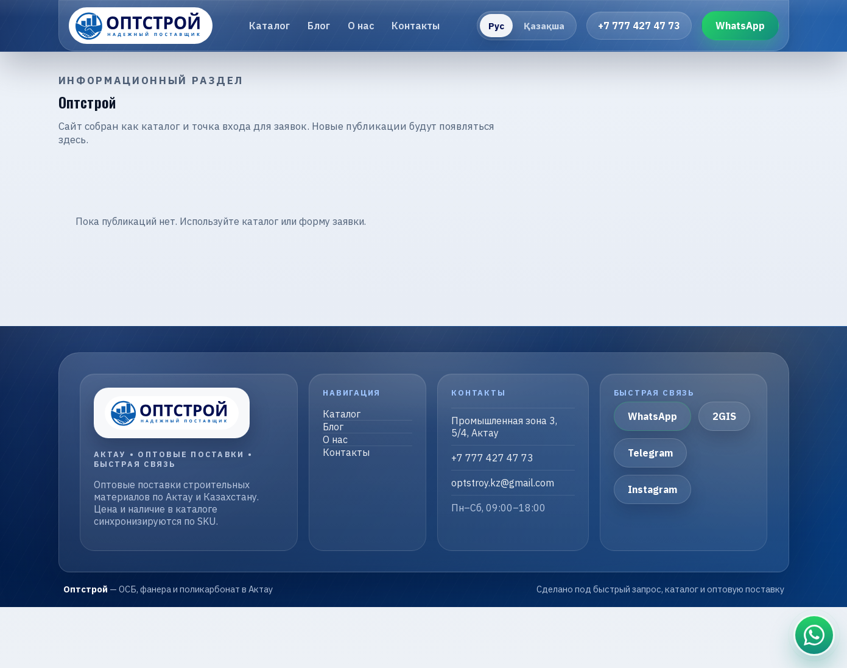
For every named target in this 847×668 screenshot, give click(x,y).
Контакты (416, 26)
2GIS (724, 416)
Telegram (650, 453)
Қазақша (544, 26)
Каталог (269, 26)
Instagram (652, 489)
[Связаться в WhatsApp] (814, 635)
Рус (496, 26)
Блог (319, 26)
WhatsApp (740, 26)
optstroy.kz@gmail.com (502, 483)
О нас (361, 26)
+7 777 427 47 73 (639, 26)
